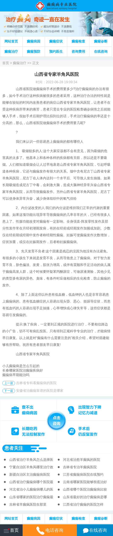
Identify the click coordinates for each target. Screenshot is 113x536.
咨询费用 (78, 51)
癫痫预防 (33, 51)
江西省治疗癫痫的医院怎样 (83, 504)
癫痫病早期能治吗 (15, 375)
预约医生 (56, 51)
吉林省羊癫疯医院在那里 (27, 504)
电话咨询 (49, 530)
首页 (5, 63)
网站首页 (11, 41)
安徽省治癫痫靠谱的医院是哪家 (39, 390)
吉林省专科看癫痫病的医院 (36, 383)
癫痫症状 (56, 41)
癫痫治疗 (11, 51)
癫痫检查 (78, 41)
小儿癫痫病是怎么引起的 (20, 366)
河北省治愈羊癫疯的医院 (81, 459)
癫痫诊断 (101, 41)
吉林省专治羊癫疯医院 (80, 467)
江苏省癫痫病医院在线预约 (83, 474)
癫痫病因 (33, 41)
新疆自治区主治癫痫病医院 (29, 474)
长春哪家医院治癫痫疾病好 (22, 370)
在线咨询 (101, 51)
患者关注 (13, 448)
